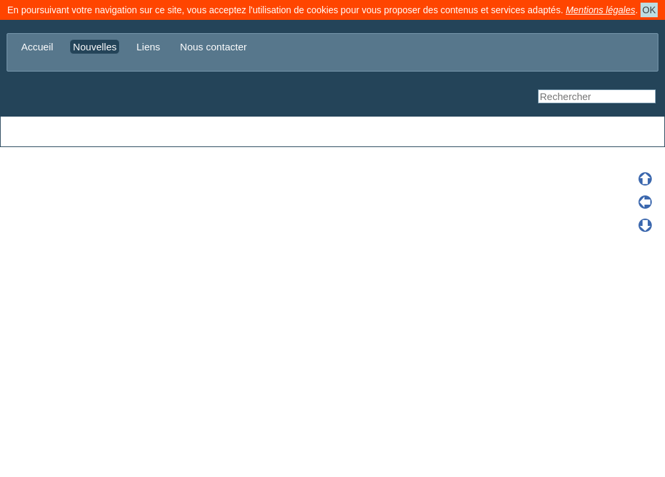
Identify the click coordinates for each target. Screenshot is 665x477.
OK (649, 10)
